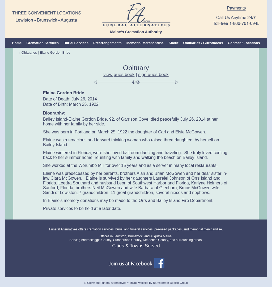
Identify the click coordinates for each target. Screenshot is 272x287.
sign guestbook (153, 74)
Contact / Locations (244, 43)
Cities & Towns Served (136, 245)
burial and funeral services (133, 229)
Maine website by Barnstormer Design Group (159, 282)
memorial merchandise (206, 229)
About (173, 43)
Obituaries (29, 52)
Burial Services (75, 43)
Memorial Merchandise (145, 43)
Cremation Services (43, 43)
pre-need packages (168, 229)
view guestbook (118, 74)
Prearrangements (107, 43)
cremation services (100, 229)
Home (17, 43)
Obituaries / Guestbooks (203, 43)
